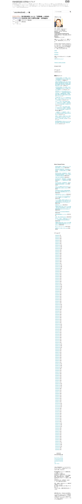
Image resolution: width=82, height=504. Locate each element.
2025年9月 (57, 250)
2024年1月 (57, 283)
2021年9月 (57, 329)
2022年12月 (57, 304)
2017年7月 (57, 411)
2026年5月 (57, 236)
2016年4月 (57, 436)
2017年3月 (57, 418)
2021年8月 (57, 330)
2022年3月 (57, 319)
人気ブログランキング (58, 58)
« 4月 (55, 463)
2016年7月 (57, 431)
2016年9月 (57, 428)
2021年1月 (57, 342)
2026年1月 (57, 243)
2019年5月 (57, 375)
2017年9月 (57, 408)
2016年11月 (57, 424)
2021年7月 (57, 332)
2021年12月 (57, 324)
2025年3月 (57, 260)
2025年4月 (57, 258)
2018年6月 (57, 393)
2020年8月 (57, 350)
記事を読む (23, 21)
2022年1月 (57, 322)
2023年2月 (57, 301)
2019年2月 (57, 380)
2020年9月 (57, 349)
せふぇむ (59, 95)
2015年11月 (57, 444)
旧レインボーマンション (60, 226)
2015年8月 (57, 449)
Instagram (56, 54)
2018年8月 (57, 390)
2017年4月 (57, 416)
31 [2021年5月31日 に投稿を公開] (55, 462)
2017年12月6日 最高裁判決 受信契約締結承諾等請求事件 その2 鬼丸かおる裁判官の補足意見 (63, 174)
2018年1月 (57, 401)
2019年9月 (57, 368)
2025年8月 (57, 251)
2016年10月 (57, 426)
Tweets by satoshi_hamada (59, 62)
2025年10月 (57, 248)
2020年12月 (57, 344)
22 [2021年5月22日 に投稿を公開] (61, 459)
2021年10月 (57, 327)
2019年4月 (57, 377)
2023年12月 (57, 284)
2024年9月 (57, 269)
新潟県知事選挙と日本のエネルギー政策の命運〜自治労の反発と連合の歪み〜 (63, 122)
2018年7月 (57, 391)
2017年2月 (57, 419)
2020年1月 (57, 362)
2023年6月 (57, 294)
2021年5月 (57, 335)
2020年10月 (57, 347)
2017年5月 (57, 414)
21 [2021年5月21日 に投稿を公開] (59, 459)
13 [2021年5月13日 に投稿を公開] (58, 458)
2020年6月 (57, 353)
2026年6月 (57, 235)
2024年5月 (57, 276)
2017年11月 (57, 405)
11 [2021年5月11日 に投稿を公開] (56, 458)
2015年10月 (57, 446)
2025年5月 (57, 256)
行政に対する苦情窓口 (59, 177)
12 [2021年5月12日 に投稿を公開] (57, 458)
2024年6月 (57, 274)
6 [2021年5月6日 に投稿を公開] (58, 457)
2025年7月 (57, 253)
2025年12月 (57, 245)
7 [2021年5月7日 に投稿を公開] (59, 457)
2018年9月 (57, 388)
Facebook (56, 52)
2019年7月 (57, 372)
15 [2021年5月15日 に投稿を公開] (61, 458)
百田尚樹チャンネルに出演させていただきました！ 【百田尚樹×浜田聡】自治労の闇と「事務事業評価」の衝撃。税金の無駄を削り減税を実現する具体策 (63, 93)
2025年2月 (57, 261)
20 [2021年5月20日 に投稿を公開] (58, 459)
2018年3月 (57, 398)
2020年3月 (57, 358)
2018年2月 (57, 400)
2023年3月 (57, 299)
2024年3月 (57, 279)
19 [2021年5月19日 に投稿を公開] (57, 459)
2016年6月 (57, 433)
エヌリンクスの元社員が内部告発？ (62, 211)
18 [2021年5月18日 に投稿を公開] (56, 459)
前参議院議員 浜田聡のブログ (23, 2)
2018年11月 (57, 385)
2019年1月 (57, 381)
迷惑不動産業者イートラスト (61, 214)
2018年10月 (57, 386)
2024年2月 (57, 281)
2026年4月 (57, 238)
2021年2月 (57, 340)
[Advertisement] (62, 144)
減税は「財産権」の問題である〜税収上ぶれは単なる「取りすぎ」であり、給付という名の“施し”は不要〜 (63, 117)
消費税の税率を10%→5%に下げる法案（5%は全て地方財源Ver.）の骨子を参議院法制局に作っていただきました (63, 207)
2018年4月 (57, 396)
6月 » (58, 463)
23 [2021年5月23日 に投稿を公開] (62, 459)
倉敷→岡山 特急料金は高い (60, 216)
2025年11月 (57, 246)
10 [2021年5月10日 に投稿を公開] (55, 458)
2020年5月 (57, 355)
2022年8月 (57, 311)
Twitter (55, 50)
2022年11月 (57, 306)
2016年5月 (57, 434)
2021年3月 (57, 339)
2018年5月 (57, 395)
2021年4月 (57, 337)
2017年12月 (57, 403)
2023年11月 (57, 286)
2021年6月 (57, 334)
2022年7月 (57, 312)
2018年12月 (57, 383)
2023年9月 (57, 289)
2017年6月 (57, 413)
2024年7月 (57, 273)
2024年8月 (57, 271)
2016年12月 (57, 423)
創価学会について (59, 204)
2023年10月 (57, 288)
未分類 (30, 20)
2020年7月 (57, 352)
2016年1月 (57, 441)
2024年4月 (57, 278)
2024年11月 (57, 266)
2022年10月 (57, 307)
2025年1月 (57, 263)
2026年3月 (57, 240)
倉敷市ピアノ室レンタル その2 (61, 228)
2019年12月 (57, 363)
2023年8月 (57, 291)
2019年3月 (57, 378)
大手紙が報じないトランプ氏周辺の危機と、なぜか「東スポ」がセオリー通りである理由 (63, 98)
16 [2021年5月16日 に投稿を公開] (62, 458)
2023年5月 (57, 296)
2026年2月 (57, 241)
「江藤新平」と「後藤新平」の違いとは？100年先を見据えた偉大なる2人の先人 (63, 113)
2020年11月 (57, 345)
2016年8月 (57, 429)
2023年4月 (57, 297)
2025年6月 (57, 255)
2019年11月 (57, 365)
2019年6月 (57, 373)
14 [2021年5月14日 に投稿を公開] (59, 458)
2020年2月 (57, 360)
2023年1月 (57, 302)
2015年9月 (57, 447)
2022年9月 (57, 309)
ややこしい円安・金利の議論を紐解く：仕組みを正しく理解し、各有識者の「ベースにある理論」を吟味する (63, 102)
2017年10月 (57, 406)
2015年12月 (57, 442)
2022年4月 (57, 317)
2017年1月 (57, 421)
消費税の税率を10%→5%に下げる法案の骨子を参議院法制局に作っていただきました (63, 223)
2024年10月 (57, 268)
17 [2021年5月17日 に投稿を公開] (55, 459)
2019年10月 (57, 367)
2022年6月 (57, 314)
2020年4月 (57, 357)
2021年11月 (57, 325)
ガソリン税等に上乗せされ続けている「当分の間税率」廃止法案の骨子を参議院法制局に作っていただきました (63, 201)
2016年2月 (57, 439)
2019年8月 (57, 370)
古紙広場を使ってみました (60, 194)
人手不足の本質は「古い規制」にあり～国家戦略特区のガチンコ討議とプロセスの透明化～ (63, 79)
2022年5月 (57, 316)
